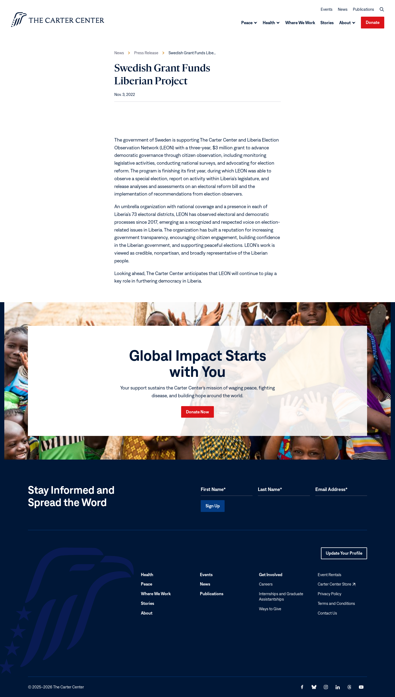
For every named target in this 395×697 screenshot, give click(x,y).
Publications (363, 9)
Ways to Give (270, 608)
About (345, 22)
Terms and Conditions (336, 603)
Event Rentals (329, 574)
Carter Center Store (336, 584)
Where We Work (300, 22)
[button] (382, 9)
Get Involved (270, 574)
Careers (266, 584)
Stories (327, 22)
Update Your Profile (344, 554)
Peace (247, 22)
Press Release (146, 52)
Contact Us (327, 613)
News (343, 9)
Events (326, 9)
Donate (372, 22)
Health (269, 22)
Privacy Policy (329, 593)
